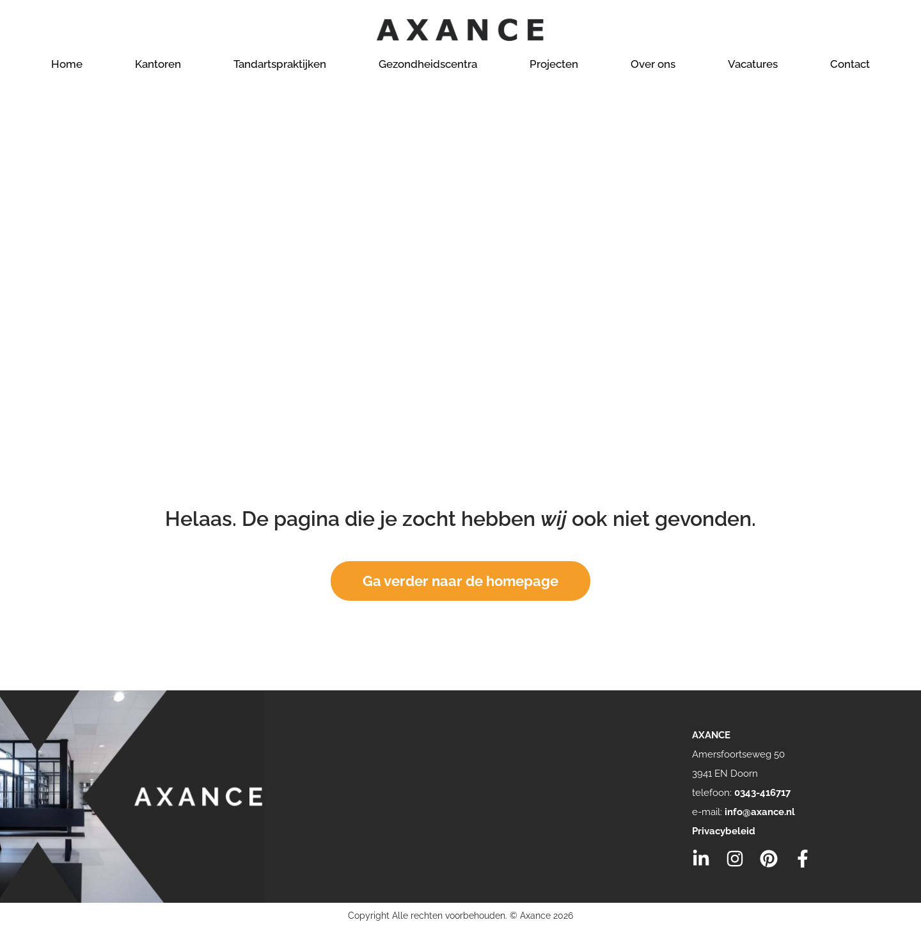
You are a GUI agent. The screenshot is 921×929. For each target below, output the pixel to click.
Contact (850, 64)
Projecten (554, 64)
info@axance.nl (760, 812)
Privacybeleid (723, 831)
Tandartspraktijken (279, 64)
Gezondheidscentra (428, 64)
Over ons (653, 64)
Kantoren (158, 64)
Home (67, 64)
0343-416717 (762, 792)
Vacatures (753, 64)
